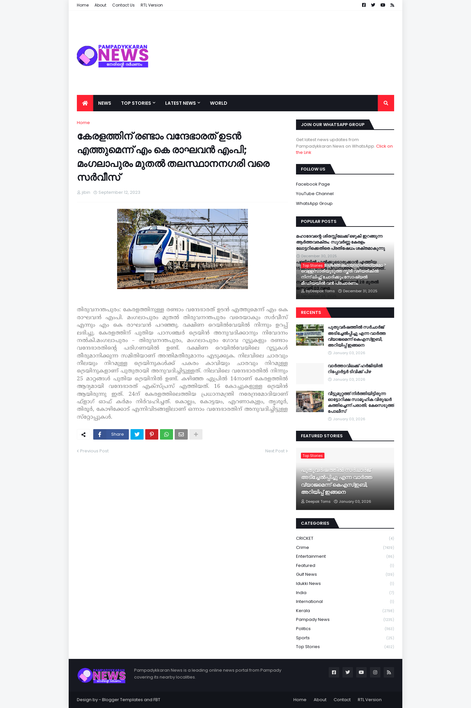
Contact (342, 700)
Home (83, 122)
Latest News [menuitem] (180, 103)
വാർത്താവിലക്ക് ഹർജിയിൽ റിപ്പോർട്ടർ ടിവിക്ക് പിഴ (355, 369)
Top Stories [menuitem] (136, 103)
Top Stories (345, 647)
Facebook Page (313, 184)
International (345, 601)
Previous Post (94, 451)
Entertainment (345, 556)
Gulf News (345, 574)
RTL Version (370, 700)
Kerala (345, 611)
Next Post (275, 451)
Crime (345, 547)
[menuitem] (85, 103)
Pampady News (345, 619)
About (320, 700)
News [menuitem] (104, 103)
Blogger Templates (122, 700)
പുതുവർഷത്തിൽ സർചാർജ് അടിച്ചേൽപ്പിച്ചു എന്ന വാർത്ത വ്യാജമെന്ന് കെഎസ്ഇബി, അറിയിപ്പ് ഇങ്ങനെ (357, 336)
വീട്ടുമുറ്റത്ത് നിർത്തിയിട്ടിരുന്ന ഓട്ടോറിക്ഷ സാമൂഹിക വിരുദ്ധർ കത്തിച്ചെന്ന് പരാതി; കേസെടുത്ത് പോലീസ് (361, 403)
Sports (345, 638)
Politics (345, 629)
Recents (311, 312)
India (345, 593)
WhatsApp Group (314, 203)
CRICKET (345, 538)
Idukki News (345, 583)
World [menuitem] (218, 103)
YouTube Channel (315, 194)
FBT (156, 700)
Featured (345, 565)
